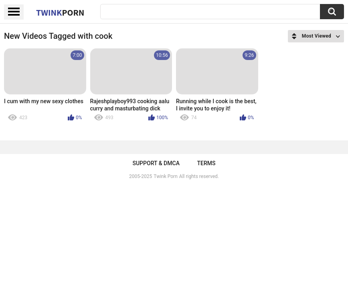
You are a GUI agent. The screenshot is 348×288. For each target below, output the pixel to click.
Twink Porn (165, 176)
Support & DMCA (155, 163)
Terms (206, 163)
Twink (60, 12)
